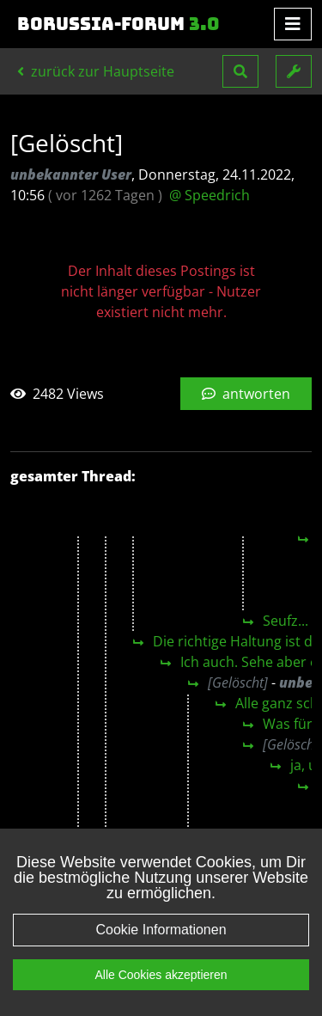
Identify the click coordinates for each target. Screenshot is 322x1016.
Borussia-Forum (118, 24)
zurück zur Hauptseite (95, 71)
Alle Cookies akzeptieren (160, 975)
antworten (246, 393)
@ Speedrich (209, 195)
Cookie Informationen (160, 929)
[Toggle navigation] (293, 24)
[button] (240, 71)
